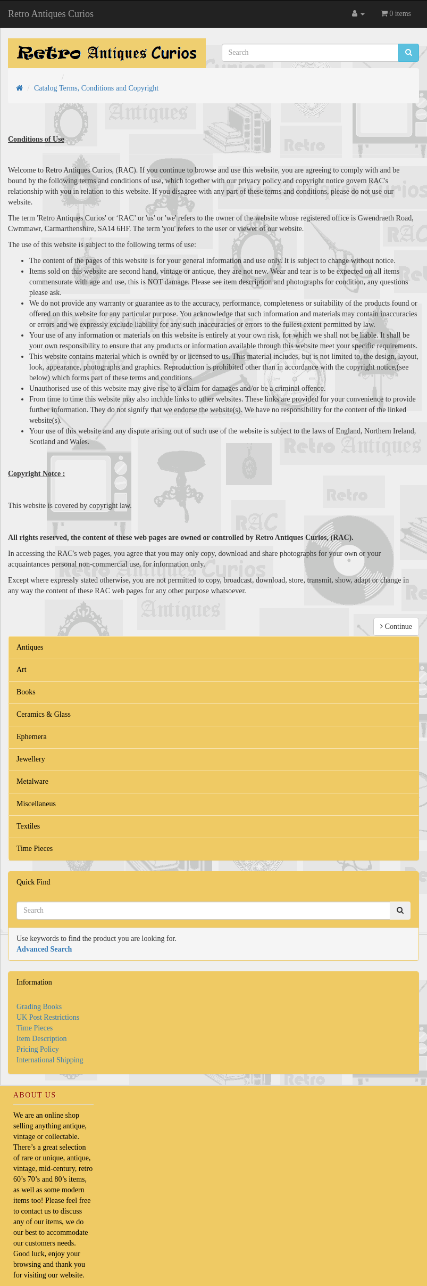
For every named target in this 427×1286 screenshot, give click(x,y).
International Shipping (49, 1060)
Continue (396, 626)
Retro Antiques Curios (51, 14)
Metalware (32, 781)
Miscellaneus (36, 804)
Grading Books (39, 1007)
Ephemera (31, 737)
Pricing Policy (37, 1049)
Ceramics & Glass (43, 714)
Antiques (30, 647)
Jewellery (30, 759)
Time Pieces (34, 849)
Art (21, 670)
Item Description (41, 1039)
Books (26, 692)
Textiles (28, 826)
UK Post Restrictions (47, 1017)
